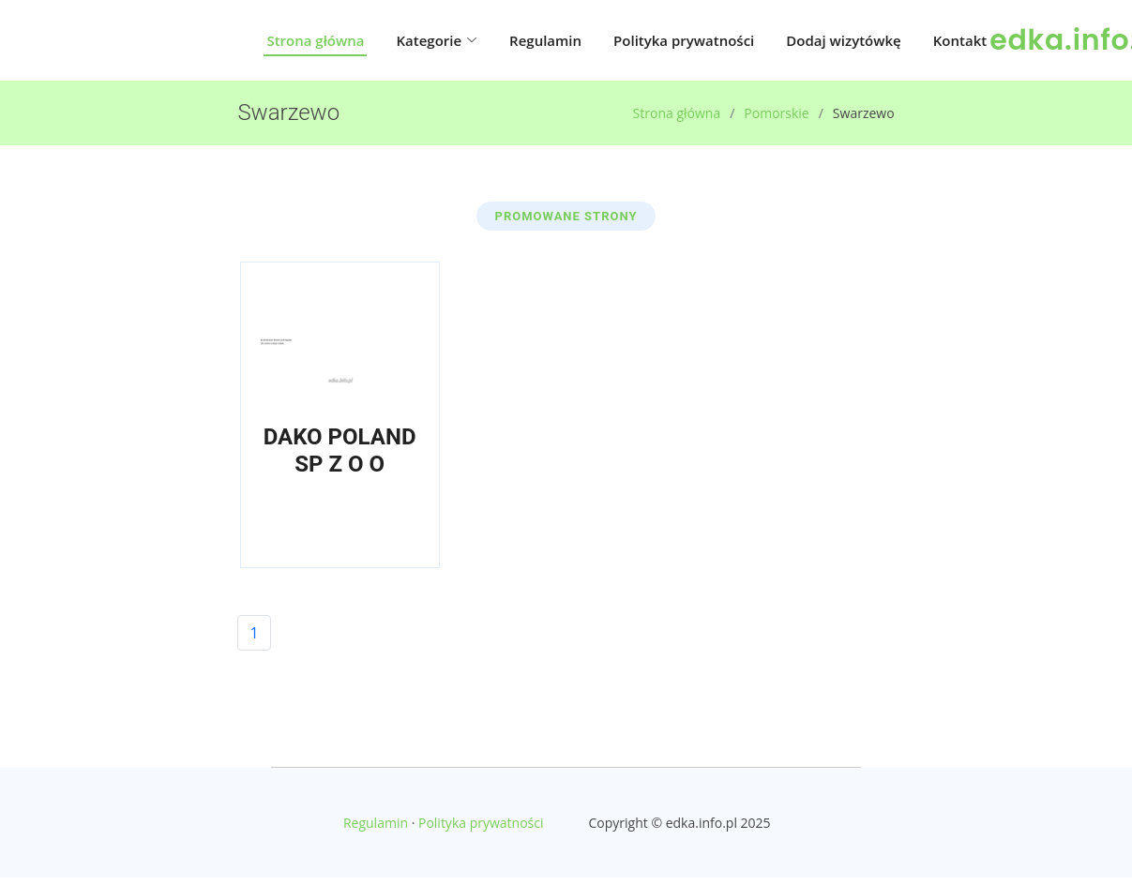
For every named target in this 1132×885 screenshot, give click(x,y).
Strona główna (315, 40)
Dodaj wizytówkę (843, 40)
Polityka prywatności (683, 40)
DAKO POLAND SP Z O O (340, 450)
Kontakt (960, 40)
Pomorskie (776, 113)
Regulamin (545, 40)
